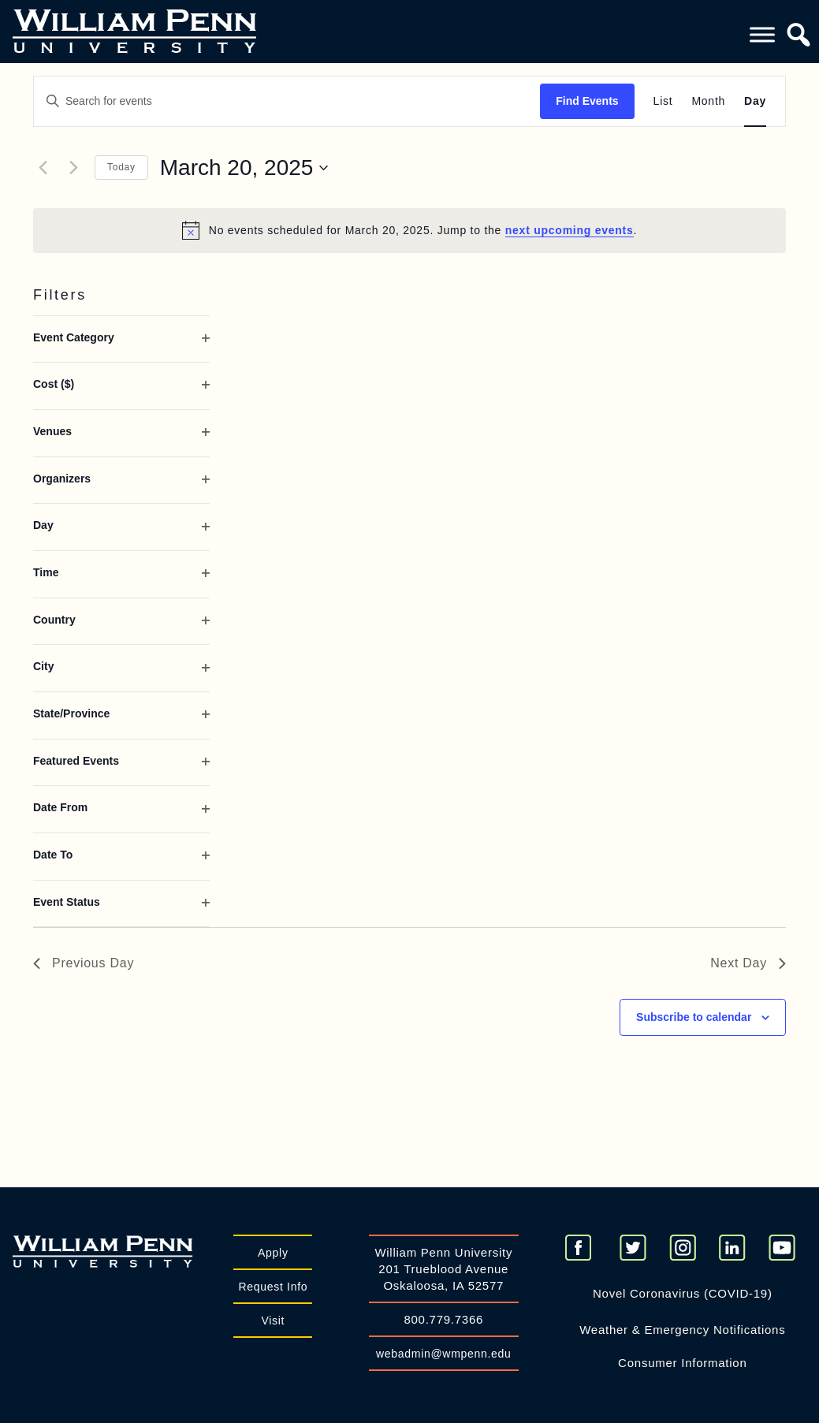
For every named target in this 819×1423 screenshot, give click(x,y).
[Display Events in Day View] (755, 101)
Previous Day (83, 963)
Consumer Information (682, 1362)
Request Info (272, 1286)
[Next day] (73, 167)
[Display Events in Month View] (708, 101)
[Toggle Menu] (762, 34)
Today (121, 167)
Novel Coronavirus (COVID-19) (682, 1293)
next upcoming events (569, 230)
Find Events (587, 101)
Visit (273, 1320)
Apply (273, 1252)
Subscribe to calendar (693, 1017)
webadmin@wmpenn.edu (444, 1353)
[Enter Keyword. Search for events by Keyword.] (287, 101)
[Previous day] (42, 167)
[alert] (409, 230)
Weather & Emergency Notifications (682, 1329)
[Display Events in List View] (663, 101)
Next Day (748, 963)
